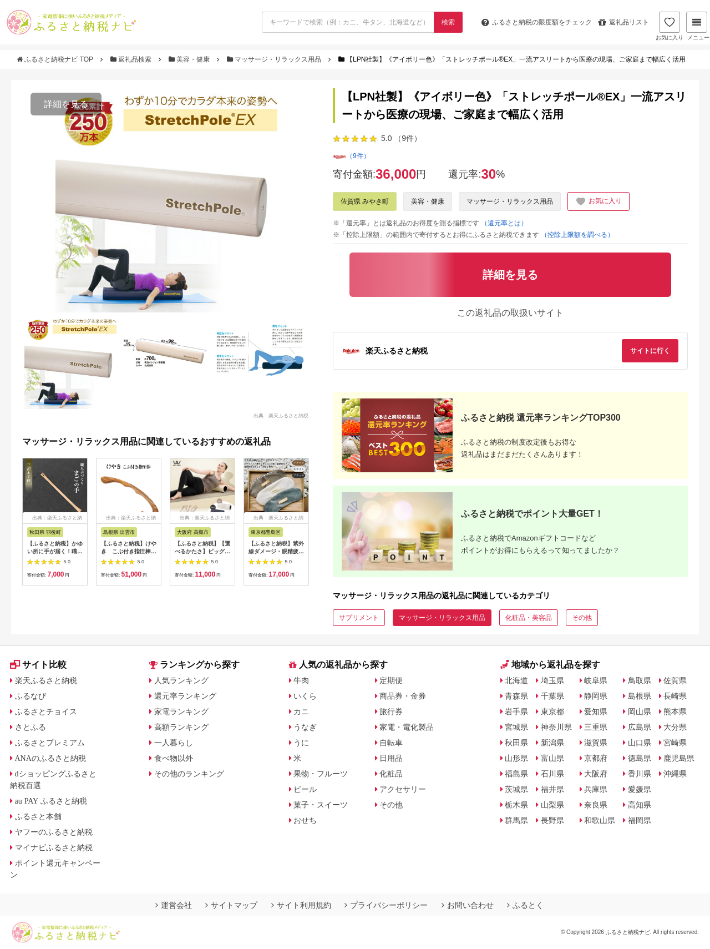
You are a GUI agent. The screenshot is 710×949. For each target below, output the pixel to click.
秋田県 (516, 742)
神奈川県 (556, 727)
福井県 (552, 789)
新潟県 (552, 742)
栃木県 (516, 805)
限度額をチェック (536, 22)
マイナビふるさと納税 (54, 847)
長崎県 (675, 696)
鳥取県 (639, 680)
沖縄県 (675, 774)
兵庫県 (595, 789)
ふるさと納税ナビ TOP (56, 59)
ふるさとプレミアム (50, 742)
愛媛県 (639, 789)
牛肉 (301, 680)
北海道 (516, 680)
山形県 (516, 758)
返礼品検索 (132, 59)
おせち (305, 820)
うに (301, 742)
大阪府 (595, 774)
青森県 (516, 696)
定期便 (391, 680)
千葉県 (552, 696)
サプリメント (359, 618)
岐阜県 (595, 680)
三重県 (595, 727)
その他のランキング (189, 774)
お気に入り (669, 26)
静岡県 (595, 696)
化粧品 (391, 774)
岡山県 (639, 711)
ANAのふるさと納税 (50, 758)
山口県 (639, 742)
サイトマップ (231, 905)
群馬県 (516, 820)
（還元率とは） (504, 223)
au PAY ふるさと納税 (51, 801)
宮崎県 (675, 742)
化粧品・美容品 (528, 618)
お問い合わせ (468, 905)
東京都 (552, 711)
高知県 (639, 805)
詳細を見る (66, 104)
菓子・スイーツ (320, 805)
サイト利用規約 (301, 905)
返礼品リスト (624, 22)
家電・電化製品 (406, 727)
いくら (305, 696)
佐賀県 (675, 680)
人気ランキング (181, 680)
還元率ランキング (185, 696)
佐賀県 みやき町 (365, 201)
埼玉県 (552, 680)
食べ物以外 (173, 758)
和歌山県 (599, 820)
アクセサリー (402, 789)
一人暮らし (173, 742)
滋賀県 (595, 742)
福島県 (516, 774)
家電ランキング (181, 711)
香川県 (639, 774)
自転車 (391, 742)
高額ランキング (181, 727)
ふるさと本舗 (38, 816)
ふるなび (30, 696)
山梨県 (552, 805)
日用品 (391, 758)
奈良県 (595, 805)
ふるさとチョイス (46, 711)
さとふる (30, 727)
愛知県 (595, 711)
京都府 (595, 758)
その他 (582, 618)
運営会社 (173, 905)
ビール (305, 789)
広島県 (639, 727)
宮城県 (516, 727)
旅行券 (391, 711)
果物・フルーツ (320, 774)
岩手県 (516, 711)
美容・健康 (190, 59)
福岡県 (639, 820)
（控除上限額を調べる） (577, 235)
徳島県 (639, 758)
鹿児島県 (678, 758)
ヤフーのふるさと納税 (54, 832)
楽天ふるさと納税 (46, 680)
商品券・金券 (402, 696)
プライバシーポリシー (386, 905)
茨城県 (516, 789)
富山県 (552, 758)
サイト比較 (38, 664)
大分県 (675, 727)
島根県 (639, 696)
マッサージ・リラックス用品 (275, 59)
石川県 (552, 774)
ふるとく (525, 905)
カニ (301, 711)
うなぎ (305, 727)
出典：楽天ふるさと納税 (280, 415)
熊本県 (675, 711)
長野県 (552, 820)
